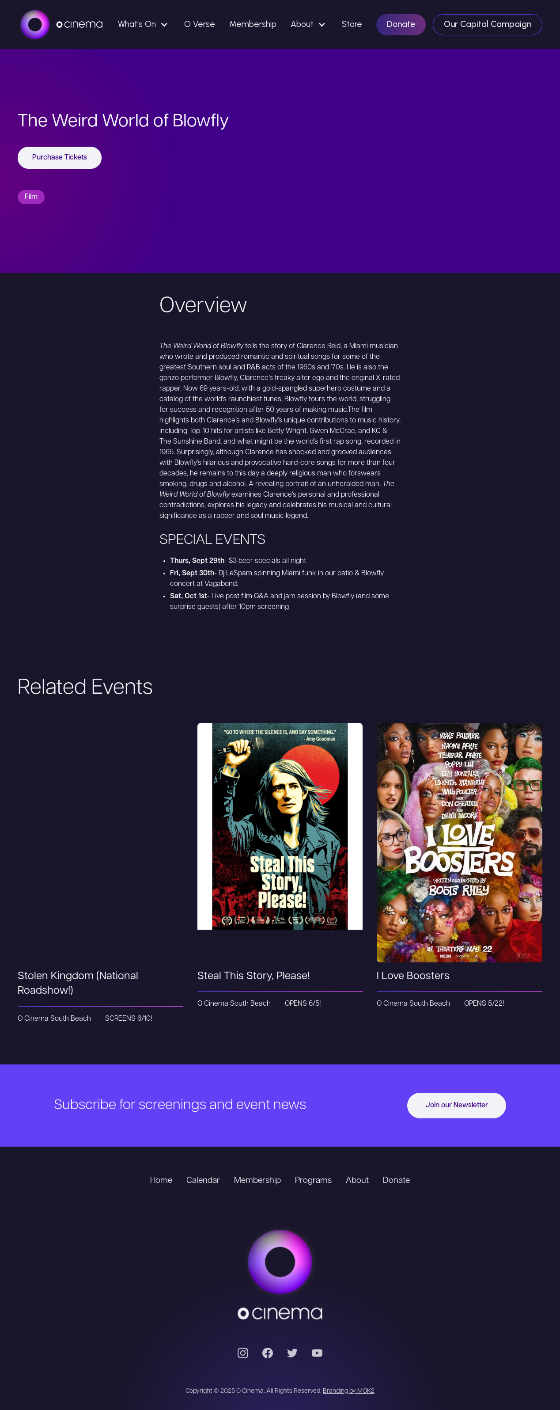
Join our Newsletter (456, 1105)
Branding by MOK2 (349, 1391)
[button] (144, 24)
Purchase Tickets (59, 157)
